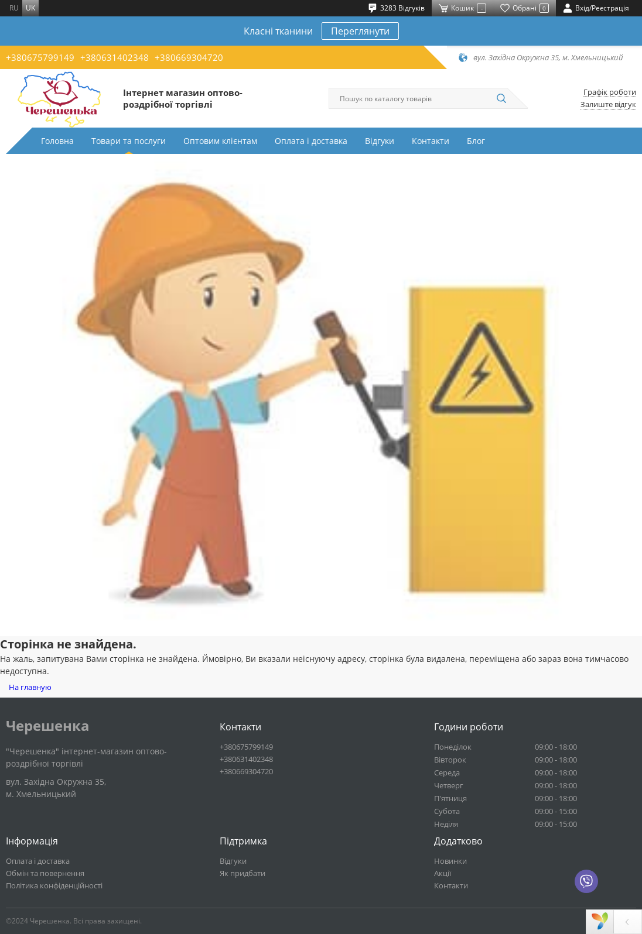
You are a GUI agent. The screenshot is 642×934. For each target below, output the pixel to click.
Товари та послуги (128, 140)
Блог (476, 140)
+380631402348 (114, 57)
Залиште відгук (608, 104)
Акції (442, 873)
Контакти (430, 140)
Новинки (450, 861)
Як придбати (242, 873)
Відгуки (379, 140)
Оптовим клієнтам (220, 140)
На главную (30, 687)
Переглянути (360, 31)
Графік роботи (609, 92)
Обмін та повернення (45, 873)
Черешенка (48, 725)
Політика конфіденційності (54, 885)
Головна (57, 140)
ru (14, 8)
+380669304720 (189, 57)
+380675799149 (40, 57)
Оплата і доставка (311, 140)
